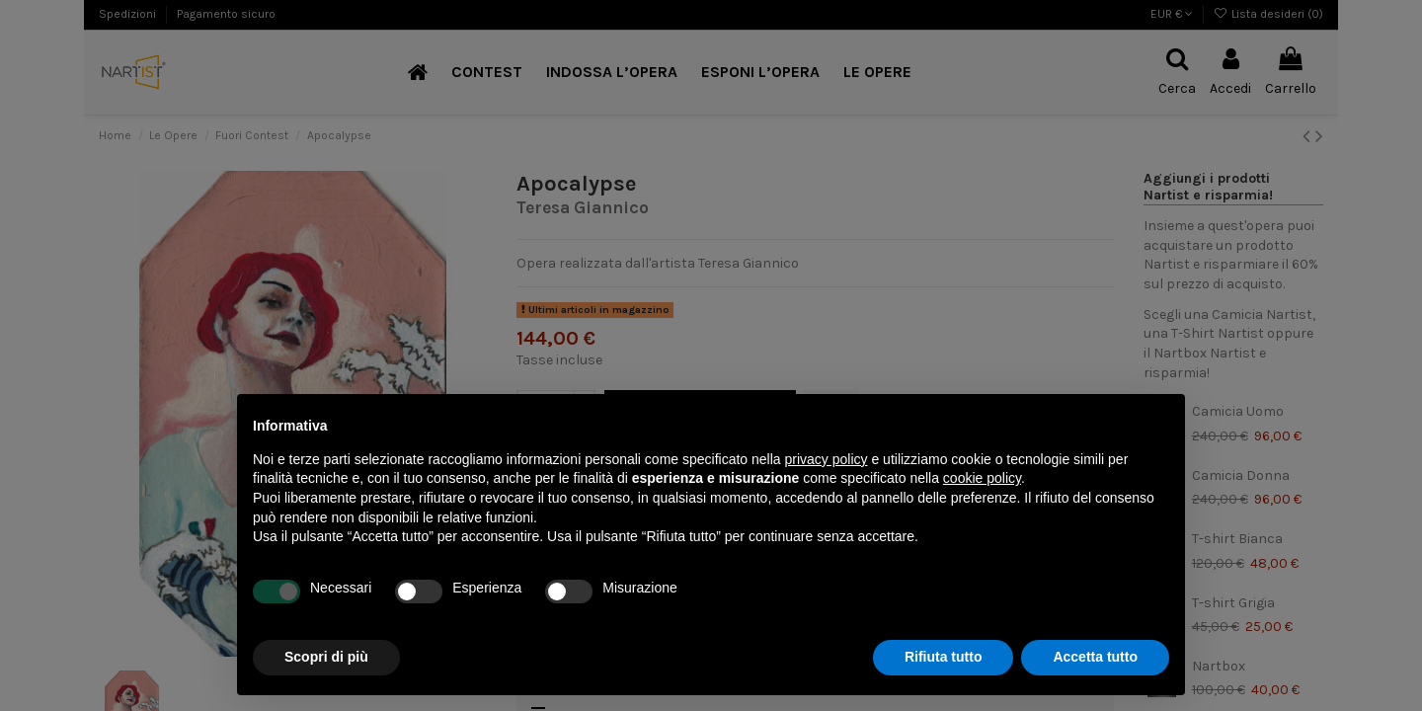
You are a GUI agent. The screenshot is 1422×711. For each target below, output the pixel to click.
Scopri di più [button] (326, 657)
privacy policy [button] (826, 459)
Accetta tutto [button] (1095, 657)
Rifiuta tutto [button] (944, 657)
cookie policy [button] (982, 478)
